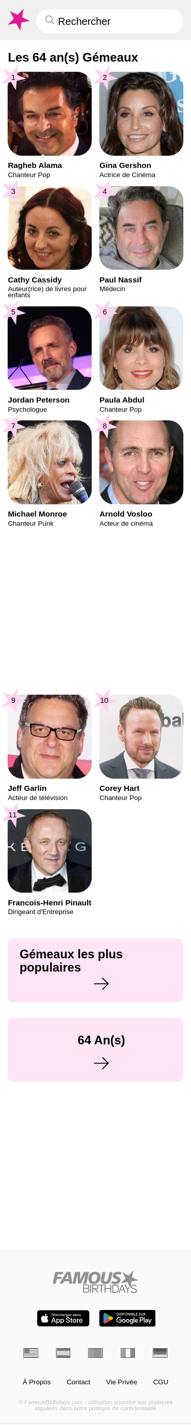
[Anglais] (30, 1353)
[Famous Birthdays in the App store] (63, 1318)
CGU (161, 1382)
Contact (78, 1382)
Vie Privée (121, 1382)
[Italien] (128, 1353)
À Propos (36, 1382)
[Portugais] (95, 1353)
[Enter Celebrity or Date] (109, 21)
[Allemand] (160, 1353)
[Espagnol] (63, 1353)
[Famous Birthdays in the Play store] (127, 1318)
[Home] (95, 1281)
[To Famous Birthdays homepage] (18, 20)
